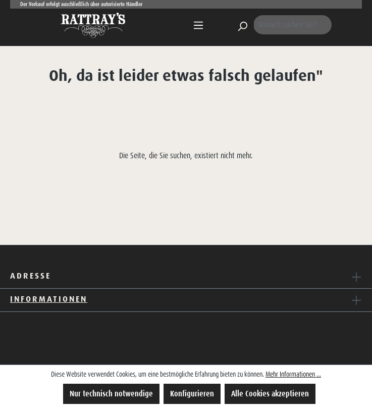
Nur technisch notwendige (111, 393)
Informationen (48, 299)
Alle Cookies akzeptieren (270, 393)
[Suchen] (242, 24)
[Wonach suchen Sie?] (292, 24)
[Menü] (198, 25)
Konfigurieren (192, 393)
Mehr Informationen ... (293, 374)
